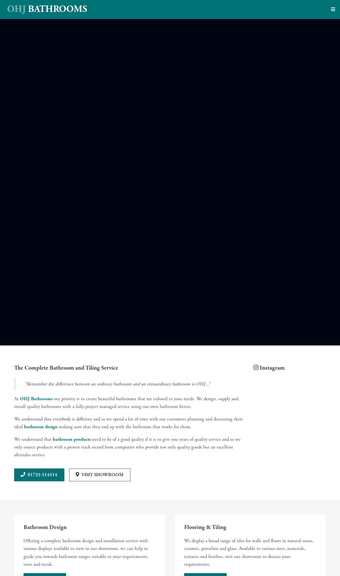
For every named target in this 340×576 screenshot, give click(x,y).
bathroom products (72, 439)
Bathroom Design (45, 527)
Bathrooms (47, 9)
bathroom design (40, 427)
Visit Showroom (102, 475)
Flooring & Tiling (205, 527)
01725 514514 (42, 475)
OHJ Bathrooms (36, 399)
